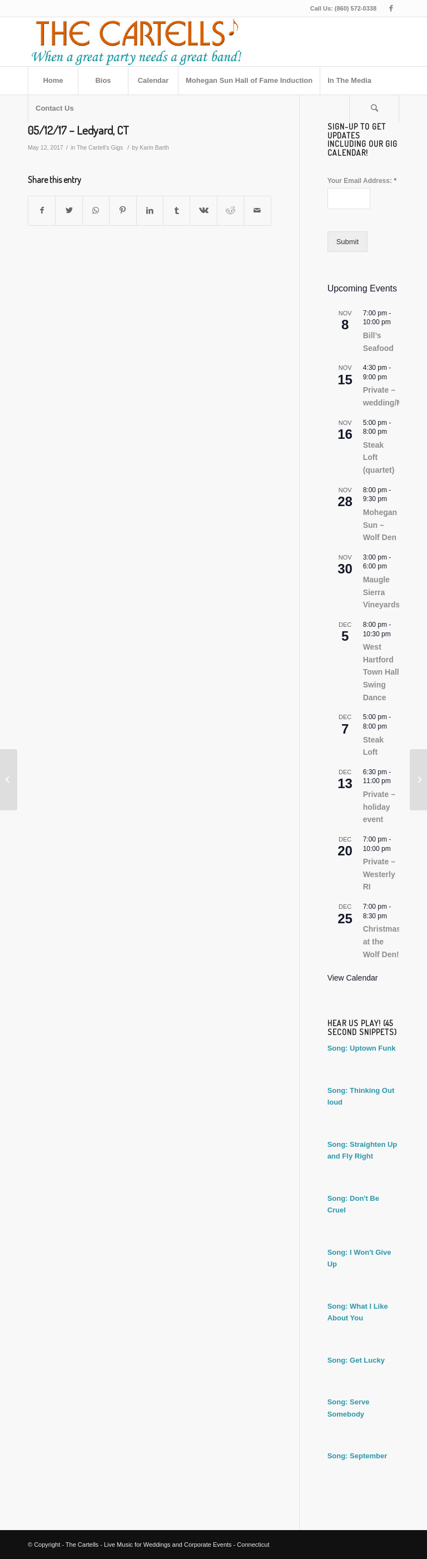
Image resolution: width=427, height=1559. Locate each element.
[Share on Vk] (203, 210)
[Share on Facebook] (41, 210)
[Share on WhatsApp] (96, 210)
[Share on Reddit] (230, 210)
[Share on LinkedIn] (150, 210)
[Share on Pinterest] (123, 210)
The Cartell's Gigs (100, 147)
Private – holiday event (379, 807)
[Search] (374, 108)
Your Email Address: (362, 180)
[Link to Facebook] (391, 8)
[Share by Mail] (257, 210)
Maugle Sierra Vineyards (381, 592)
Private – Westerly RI (379, 874)
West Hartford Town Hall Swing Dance (381, 672)
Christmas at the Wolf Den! (382, 941)
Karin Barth (154, 147)
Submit (347, 241)
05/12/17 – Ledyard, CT (78, 129)
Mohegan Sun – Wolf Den (380, 525)
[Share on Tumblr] (176, 210)
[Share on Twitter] (69, 210)
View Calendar (352, 977)
